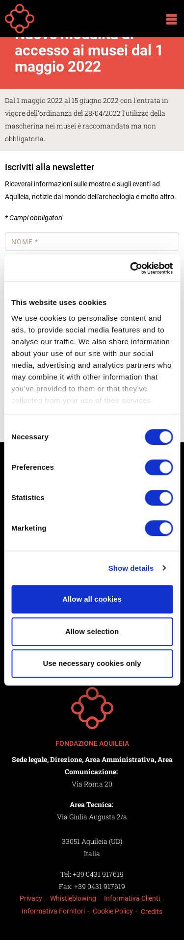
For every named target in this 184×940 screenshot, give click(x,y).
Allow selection (92, 631)
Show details (131, 568)
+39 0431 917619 (98, 874)
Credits (151, 911)
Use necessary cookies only (92, 663)
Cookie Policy (113, 911)
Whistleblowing (73, 898)
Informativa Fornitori (53, 911)
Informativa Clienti (132, 898)
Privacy (31, 898)
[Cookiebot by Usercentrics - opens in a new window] (131, 268)
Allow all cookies (92, 599)
